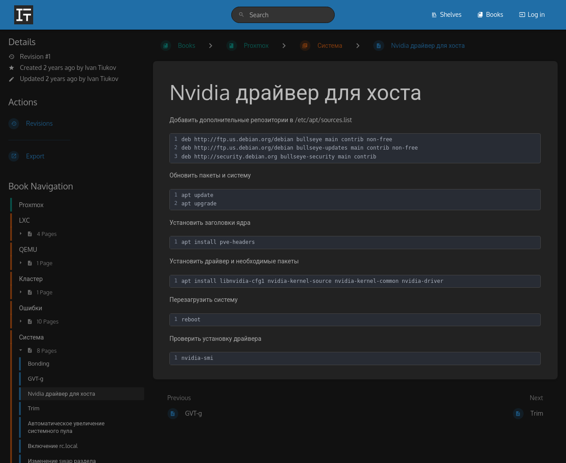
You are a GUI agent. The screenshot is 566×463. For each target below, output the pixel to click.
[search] (283, 15)
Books (490, 14)
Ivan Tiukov (100, 67)
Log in (532, 14)
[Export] (73, 156)
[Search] (241, 15)
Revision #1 (29, 56)
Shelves (446, 14)
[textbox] (359, 148)
